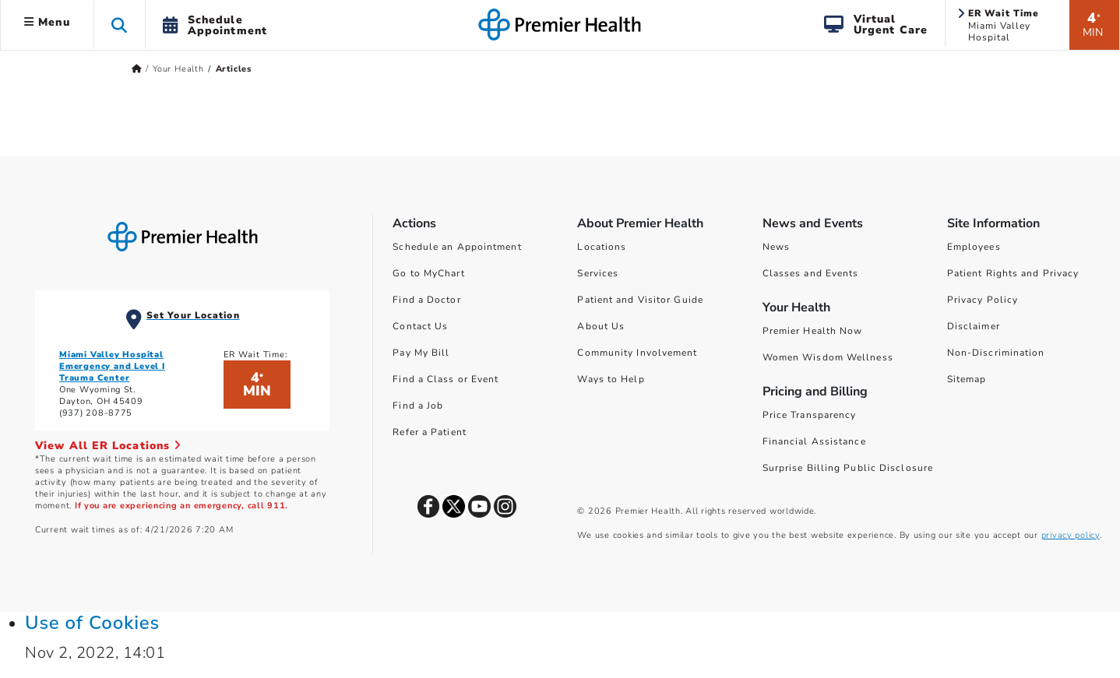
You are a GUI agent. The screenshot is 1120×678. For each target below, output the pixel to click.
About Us (601, 326)
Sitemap (967, 379)
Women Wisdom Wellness (828, 357)
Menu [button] (47, 22)
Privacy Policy (982, 299)
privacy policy (1070, 535)
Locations (601, 247)
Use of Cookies (92, 622)
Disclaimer (973, 326)
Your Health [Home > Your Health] (178, 69)
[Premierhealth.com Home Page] (137, 69)
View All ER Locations (108, 445)
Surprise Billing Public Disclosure (848, 468)
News (776, 247)
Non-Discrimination (996, 352)
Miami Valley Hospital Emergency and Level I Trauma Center (112, 366)
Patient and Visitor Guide (640, 299)
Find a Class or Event (445, 379)
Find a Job (418, 405)
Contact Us (420, 326)
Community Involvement (637, 352)
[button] (119, 24)
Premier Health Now (813, 331)
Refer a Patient (430, 432)
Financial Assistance (814, 441)
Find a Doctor (426, 299)
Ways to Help (610, 379)
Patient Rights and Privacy (1013, 273)
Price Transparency (810, 415)
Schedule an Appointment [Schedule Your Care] (457, 247)
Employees (974, 247)
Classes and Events (811, 273)
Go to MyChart (428, 273)
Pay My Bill (421, 352)
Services (597, 273)
